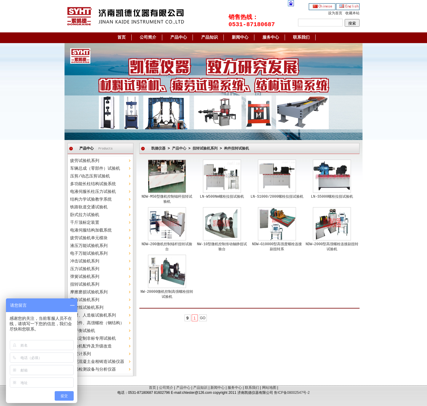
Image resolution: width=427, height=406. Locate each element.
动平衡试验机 (82, 330)
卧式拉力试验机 (84, 215)
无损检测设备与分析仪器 (93, 369)
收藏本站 (352, 13)
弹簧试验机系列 (84, 276)
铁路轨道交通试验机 (89, 207)
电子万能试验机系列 (89, 253)
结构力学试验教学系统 (91, 199)
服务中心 (270, 37)
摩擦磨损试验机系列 (89, 292)
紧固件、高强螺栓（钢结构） (97, 323)
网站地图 (269, 387)
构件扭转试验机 (236, 149)
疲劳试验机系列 (84, 160)
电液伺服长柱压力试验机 (93, 191)
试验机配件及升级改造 (91, 346)
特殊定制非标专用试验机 (93, 338)
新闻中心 (240, 37)
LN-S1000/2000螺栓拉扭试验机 (276, 197)
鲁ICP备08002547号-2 (292, 393)
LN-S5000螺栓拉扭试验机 (332, 197)
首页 (121, 37)
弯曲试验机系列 (84, 300)
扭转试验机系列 (84, 284)
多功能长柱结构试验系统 (93, 184)
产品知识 (209, 37)
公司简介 (148, 37)
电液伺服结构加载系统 (91, 230)
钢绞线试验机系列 (86, 307)
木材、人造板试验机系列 (93, 315)
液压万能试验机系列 (89, 245)
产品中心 (178, 37)
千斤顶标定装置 (84, 222)
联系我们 (301, 37)
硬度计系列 (80, 354)
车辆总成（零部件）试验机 (95, 168)
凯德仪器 (158, 149)
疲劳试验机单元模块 (89, 238)
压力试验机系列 (84, 269)
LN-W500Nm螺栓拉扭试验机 (222, 197)
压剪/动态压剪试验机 (90, 176)
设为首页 (335, 13)
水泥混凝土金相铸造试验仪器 (97, 361)
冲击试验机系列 (84, 261)
